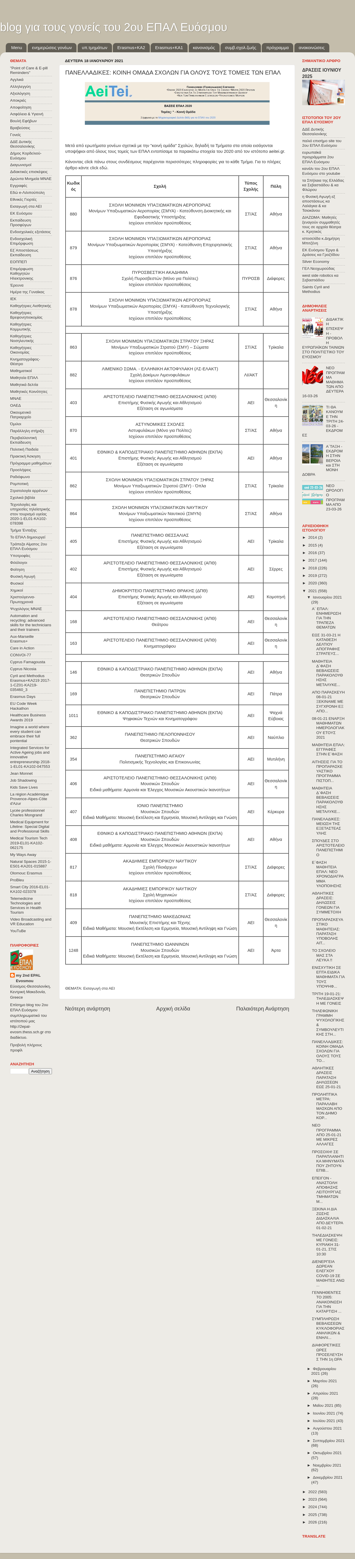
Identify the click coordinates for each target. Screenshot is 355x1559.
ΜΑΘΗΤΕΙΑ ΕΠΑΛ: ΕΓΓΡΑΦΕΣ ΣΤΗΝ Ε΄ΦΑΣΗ (328, 749)
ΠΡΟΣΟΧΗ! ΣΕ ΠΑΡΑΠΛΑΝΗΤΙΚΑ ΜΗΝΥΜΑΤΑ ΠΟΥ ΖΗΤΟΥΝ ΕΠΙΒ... (328, 1161)
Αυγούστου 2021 (327, 1428)
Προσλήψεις (20, 470)
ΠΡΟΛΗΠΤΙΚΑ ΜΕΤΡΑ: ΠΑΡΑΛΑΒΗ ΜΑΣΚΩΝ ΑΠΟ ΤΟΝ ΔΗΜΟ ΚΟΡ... (327, 1106)
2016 (313, 553)
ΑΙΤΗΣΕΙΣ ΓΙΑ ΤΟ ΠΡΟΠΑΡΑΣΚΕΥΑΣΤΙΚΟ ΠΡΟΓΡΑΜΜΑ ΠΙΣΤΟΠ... (327, 771)
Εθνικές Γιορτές (23, 199)
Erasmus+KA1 (169, 47)
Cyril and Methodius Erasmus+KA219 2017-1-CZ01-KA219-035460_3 (30, 683)
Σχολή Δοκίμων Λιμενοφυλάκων (160, 375)
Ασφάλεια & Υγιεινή (26, 114)
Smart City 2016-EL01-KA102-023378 (30, 889)
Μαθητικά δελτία (24, 384)
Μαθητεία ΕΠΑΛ (24, 378)
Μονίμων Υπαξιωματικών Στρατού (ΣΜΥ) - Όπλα (160, 486)
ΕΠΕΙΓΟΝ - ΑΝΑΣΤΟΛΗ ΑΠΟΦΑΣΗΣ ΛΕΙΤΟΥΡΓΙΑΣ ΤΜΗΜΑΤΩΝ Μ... (326, 1190)
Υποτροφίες (20, 555)
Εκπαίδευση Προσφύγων (20, 222)
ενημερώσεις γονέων (52, 47)
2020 (313, 583)
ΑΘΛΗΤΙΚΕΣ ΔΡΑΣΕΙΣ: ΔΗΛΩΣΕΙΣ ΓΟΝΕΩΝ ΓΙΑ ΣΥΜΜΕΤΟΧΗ (326, 902)
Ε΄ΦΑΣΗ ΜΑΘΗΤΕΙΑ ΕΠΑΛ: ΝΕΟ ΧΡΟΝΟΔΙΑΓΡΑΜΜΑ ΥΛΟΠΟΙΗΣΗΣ (328, 874)
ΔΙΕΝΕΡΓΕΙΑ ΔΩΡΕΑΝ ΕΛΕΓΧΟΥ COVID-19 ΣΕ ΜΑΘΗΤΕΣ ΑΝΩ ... (328, 1273)
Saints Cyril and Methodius (316, 289)
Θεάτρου (160, 624)
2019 (313, 575)
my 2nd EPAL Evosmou (28, 978)
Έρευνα (16, 285)
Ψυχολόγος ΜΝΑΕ (26, 609)
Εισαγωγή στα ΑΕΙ (99, 988)
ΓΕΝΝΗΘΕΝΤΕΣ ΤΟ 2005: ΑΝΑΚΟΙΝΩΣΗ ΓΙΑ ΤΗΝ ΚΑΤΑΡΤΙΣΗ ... (327, 1301)
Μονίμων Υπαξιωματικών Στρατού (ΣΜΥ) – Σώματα (160, 347)
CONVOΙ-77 (20, 655)
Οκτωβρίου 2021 (327, 1453)
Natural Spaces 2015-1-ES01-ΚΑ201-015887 (30, 863)
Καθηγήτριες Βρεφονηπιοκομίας (26, 315)
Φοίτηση (17, 569)
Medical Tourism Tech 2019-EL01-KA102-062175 (28, 843)
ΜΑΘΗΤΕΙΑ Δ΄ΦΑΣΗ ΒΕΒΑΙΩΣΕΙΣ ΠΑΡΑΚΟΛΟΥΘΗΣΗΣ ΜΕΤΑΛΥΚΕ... (327, 673)
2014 (313, 537)
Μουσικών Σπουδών (160, 783)
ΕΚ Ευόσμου (21, 213)
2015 (313, 545)
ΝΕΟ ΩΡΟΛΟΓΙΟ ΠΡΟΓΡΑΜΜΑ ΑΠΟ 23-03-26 (335, 497)
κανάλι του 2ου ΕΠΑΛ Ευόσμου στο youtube (321, 170)
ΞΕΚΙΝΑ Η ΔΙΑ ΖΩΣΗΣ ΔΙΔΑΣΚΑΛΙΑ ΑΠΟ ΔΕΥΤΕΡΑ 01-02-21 (327, 1218)
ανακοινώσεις (312, 47)
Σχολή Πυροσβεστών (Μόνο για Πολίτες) (160, 278)
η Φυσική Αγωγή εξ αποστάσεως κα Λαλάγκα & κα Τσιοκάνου (318, 203)
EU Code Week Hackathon (23, 705)
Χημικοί (16, 590)
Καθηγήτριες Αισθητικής (30, 306)
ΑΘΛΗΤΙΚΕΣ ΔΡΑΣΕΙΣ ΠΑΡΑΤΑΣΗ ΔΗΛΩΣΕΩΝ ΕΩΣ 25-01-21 (326, 1077)
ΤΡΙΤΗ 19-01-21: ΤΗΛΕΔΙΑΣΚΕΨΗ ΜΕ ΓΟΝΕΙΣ (328, 998)
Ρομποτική (19, 484)
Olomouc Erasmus (26, 873)
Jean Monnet (21, 773)
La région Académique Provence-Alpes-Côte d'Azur (29, 799)
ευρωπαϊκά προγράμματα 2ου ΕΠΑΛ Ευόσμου (318, 157)
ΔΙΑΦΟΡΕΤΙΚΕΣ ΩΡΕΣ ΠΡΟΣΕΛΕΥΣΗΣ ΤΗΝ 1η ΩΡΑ (327, 1352)
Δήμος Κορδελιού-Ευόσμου (26, 155)
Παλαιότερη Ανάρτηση (262, 1009)
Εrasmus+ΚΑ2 (131, 47)
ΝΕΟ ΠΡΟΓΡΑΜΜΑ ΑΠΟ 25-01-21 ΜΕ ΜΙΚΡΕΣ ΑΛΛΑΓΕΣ (326, 1134)
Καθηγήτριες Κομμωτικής (20, 326)
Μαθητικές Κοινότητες (29, 391)
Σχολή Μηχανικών (160, 895)
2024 (313, 1507)
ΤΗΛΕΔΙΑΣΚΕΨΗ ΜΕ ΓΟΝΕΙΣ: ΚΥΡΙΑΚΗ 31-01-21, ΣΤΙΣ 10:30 (327, 1244)
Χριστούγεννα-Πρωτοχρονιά (22, 599)
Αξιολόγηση (20, 93)
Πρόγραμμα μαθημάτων (30, 463)
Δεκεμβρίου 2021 (328, 1477)
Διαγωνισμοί (20, 165)
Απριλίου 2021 (325, 1393)
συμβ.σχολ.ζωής (240, 47)
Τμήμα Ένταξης (23, 530)
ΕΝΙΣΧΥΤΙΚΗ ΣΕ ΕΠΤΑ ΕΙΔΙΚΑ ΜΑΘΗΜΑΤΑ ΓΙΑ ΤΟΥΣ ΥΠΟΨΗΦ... (328, 976)
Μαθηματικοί (21, 371)
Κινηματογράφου (160, 646)
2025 (313, 1514)
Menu (16, 47)
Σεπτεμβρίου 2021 (329, 1441)
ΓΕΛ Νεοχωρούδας (318, 268)
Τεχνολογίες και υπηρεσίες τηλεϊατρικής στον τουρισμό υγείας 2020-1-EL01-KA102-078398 (30, 513)
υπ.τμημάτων (94, 47)
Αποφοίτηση (20, 107)
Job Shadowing (23, 780)
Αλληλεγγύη (20, 86)
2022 (313, 1492)
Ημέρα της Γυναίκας (27, 292)
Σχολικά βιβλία (22, 497)
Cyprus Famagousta (27, 662)
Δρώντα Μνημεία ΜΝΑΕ (31, 178)
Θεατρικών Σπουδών (160, 675)
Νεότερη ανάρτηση (87, 1009)
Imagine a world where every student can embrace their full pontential (29, 734)
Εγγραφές (18, 185)
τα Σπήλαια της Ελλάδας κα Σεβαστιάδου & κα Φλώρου (323, 185)
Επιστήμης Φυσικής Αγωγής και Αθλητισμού (159, 402)
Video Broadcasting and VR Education (30, 921)
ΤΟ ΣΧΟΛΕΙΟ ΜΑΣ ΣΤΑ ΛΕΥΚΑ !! (324, 955)
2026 (313, 1522)
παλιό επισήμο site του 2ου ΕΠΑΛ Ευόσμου (321, 143)
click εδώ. (99, 168)
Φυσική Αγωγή (22, 576)
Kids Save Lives (24, 787)
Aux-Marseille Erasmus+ (22, 638)
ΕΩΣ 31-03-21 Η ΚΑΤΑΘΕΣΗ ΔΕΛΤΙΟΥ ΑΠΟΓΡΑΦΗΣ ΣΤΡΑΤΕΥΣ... (326, 644)
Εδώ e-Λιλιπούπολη (27, 192)
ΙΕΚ (13, 299)
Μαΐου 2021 (323, 1405)
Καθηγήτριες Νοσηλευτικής (22, 338)
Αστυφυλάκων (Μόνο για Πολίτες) (160, 430)
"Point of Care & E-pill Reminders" (29, 70)
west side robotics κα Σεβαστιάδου (320, 277)
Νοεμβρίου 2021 (327, 1465)
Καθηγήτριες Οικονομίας (20, 349)
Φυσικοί (17, 583)
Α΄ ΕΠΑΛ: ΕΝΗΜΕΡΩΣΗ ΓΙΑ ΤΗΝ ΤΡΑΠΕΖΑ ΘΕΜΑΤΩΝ (326, 618)
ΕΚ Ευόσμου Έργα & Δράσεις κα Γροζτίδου (320, 252)
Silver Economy (315, 261)
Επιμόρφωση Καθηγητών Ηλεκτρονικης (21, 273)
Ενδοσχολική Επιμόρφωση (21, 241)
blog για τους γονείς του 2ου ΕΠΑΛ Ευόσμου (113, 27)
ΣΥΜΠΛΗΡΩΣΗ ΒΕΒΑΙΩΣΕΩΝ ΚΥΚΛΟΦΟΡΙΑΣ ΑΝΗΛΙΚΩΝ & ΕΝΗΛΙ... (328, 1328)
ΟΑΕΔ (15, 405)
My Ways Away (23, 854)
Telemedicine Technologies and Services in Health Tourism (26, 905)
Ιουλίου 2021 (324, 1421)
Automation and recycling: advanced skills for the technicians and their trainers (30, 623)
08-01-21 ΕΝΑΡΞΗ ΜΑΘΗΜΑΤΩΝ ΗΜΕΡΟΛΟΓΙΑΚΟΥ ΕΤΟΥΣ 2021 (328, 727)
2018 (313, 568)
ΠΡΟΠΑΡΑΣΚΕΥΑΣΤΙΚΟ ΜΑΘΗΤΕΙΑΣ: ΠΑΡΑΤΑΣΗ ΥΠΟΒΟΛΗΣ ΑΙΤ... (327, 931)
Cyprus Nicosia (23, 669)
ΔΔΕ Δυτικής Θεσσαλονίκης (22, 144)
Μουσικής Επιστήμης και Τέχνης (160, 922)
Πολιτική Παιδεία (24, 449)
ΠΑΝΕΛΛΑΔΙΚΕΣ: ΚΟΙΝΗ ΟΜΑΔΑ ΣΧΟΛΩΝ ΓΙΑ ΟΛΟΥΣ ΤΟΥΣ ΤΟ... (327, 1051)
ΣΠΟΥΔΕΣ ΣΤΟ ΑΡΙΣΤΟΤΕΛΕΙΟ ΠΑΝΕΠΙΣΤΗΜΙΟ (328, 848)
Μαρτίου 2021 (325, 1381)
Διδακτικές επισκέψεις (29, 172)
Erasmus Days (23, 696)
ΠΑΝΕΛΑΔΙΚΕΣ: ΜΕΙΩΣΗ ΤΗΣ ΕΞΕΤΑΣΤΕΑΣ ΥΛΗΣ (326, 826)
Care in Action (22, 648)
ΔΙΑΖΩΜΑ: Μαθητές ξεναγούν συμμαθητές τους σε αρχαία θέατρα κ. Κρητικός (321, 224)
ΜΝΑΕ (15, 398)
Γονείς (15, 135)
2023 (313, 1499)
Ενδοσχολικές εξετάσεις (30, 232)
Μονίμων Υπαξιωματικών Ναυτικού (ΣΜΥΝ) (160, 513)
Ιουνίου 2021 (324, 1413)
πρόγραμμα (277, 47)
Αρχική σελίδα (173, 1009)
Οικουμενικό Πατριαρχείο (20, 414)
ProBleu (17, 880)
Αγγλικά (16, 79)
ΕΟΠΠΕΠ (18, 262)
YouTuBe (18, 931)
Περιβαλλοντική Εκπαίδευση (23, 440)
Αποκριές (18, 100)
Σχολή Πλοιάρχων (160, 867)
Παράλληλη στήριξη (27, 431)
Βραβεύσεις (20, 128)
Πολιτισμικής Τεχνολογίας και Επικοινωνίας (160, 762)
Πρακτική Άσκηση (25, 456)
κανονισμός (204, 47)
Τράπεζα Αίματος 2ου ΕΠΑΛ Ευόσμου (28, 546)
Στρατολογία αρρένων (29, 490)
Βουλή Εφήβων (23, 121)
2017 (313, 560)
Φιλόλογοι (18, 562)
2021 (313, 591)
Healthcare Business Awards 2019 (28, 717)
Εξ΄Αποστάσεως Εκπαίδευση (24, 252)
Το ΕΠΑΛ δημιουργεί (27, 537)
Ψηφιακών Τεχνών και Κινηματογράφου (160, 718)
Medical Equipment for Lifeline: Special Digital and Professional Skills (29, 826)
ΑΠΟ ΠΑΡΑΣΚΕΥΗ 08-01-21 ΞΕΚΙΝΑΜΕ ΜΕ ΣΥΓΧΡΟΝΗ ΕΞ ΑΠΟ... (328, 701)
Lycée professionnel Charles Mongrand (27, 812)
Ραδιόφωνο (20, 477)
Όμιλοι (15, 424)
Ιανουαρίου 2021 (327, 597)
